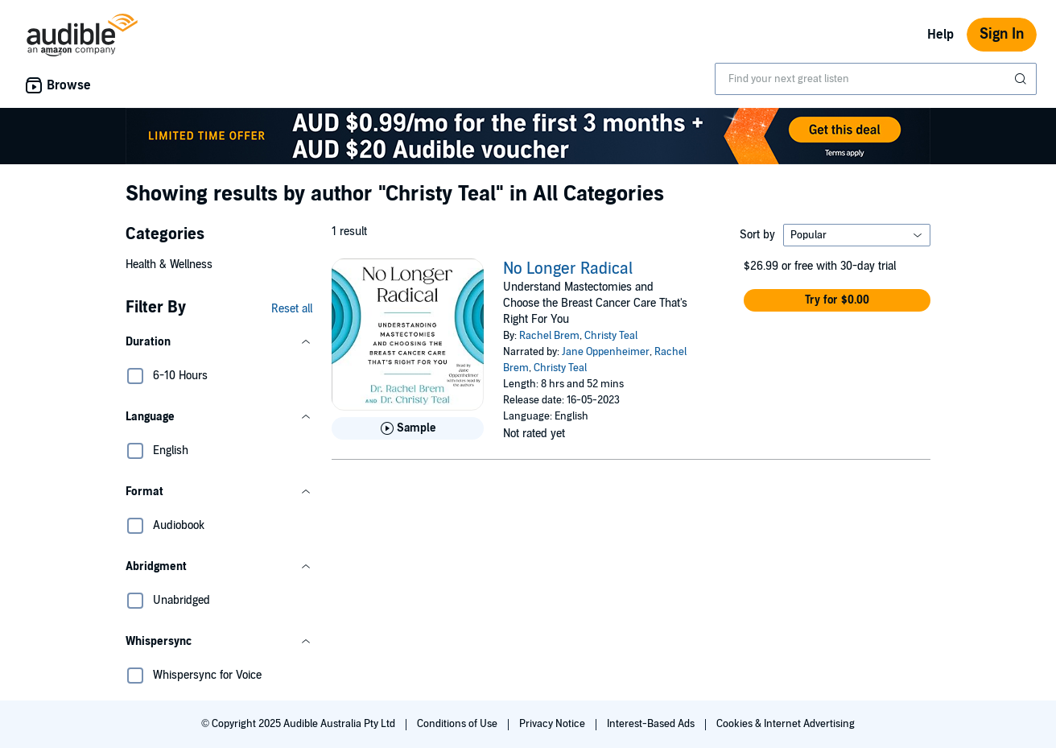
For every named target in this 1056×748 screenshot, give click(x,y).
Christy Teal (610, 335)
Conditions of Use (458, 723)
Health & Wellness (169, 264)
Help (940, 35)
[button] (219, 342)
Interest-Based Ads (652, 723)
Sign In (1002, 34)
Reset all (291, 309)
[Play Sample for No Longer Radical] (408, 428)
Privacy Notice (553, 723)
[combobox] (876, 79)
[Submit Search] (1022, 79)
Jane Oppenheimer (606, 351)
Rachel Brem (549, 335)
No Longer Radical (568, 269)
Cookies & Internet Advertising (785, 723)
